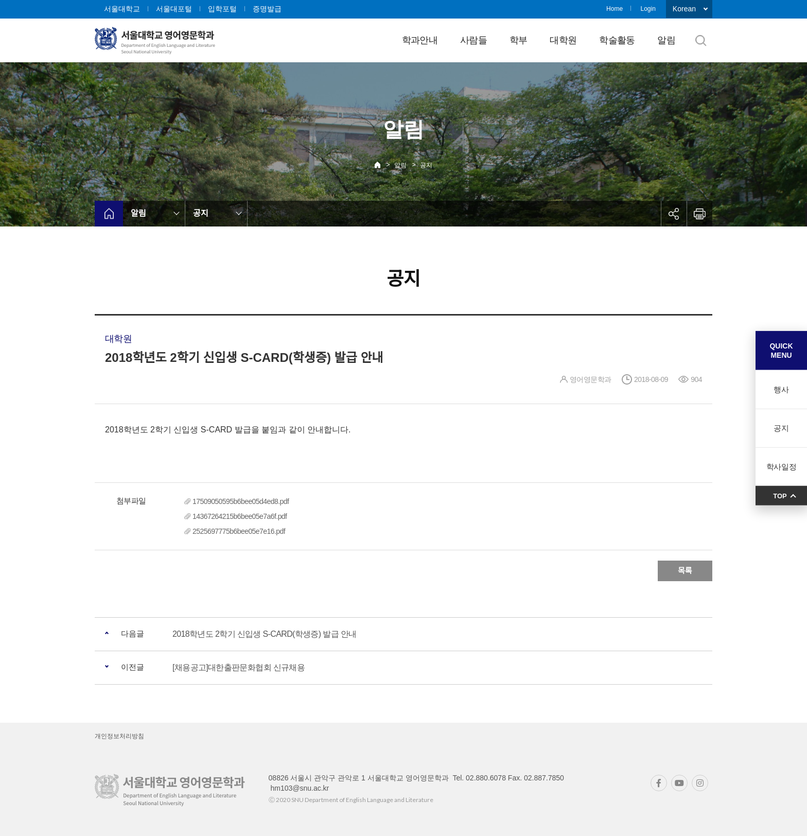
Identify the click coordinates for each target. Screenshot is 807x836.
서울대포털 (174, 9)
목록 (685, 570)
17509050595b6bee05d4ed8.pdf (240, 501)
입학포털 (222, 9)
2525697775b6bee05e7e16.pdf (238, 531)
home (109, 214)
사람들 (473, 40)
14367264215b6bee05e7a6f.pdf (239, 516)
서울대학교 (122, 9)
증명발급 (267, 9)
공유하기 (674, 214)
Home (614, 8)
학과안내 (419, 40)
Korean (684, 9)
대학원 (563, 40)
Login (647, 8)
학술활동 (617, 40)
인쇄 (699, 214)
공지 (426, 165)
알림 (666, 40)
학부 (519, 40)
